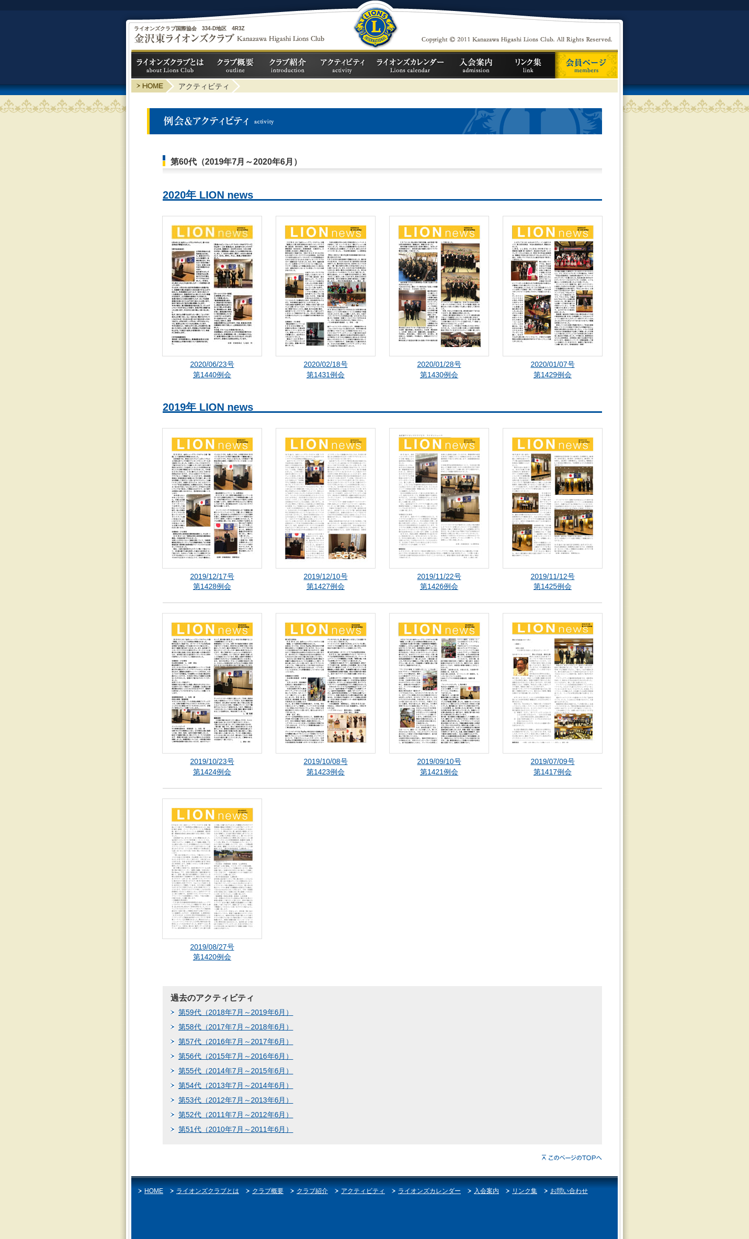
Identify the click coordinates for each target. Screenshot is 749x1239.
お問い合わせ (569, 1191)
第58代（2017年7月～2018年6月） (235, 1027)
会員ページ (586, 65)
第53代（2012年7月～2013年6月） (235, 1100)
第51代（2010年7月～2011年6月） (235, 1129)
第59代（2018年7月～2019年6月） (235, 1012)
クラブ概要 (236, 65)
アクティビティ (343, 65)
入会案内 (476, 65)
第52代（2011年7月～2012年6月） (235, 1114)
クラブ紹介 (288, 65)
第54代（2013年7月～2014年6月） (235, 1085)
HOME (153, 1191)
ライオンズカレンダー (411, 65)
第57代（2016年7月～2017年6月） (235, 1041)
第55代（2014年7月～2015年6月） (235, 1071)
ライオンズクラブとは (170, 65)
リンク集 (529, 65)
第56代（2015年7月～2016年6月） (235, 1056)
